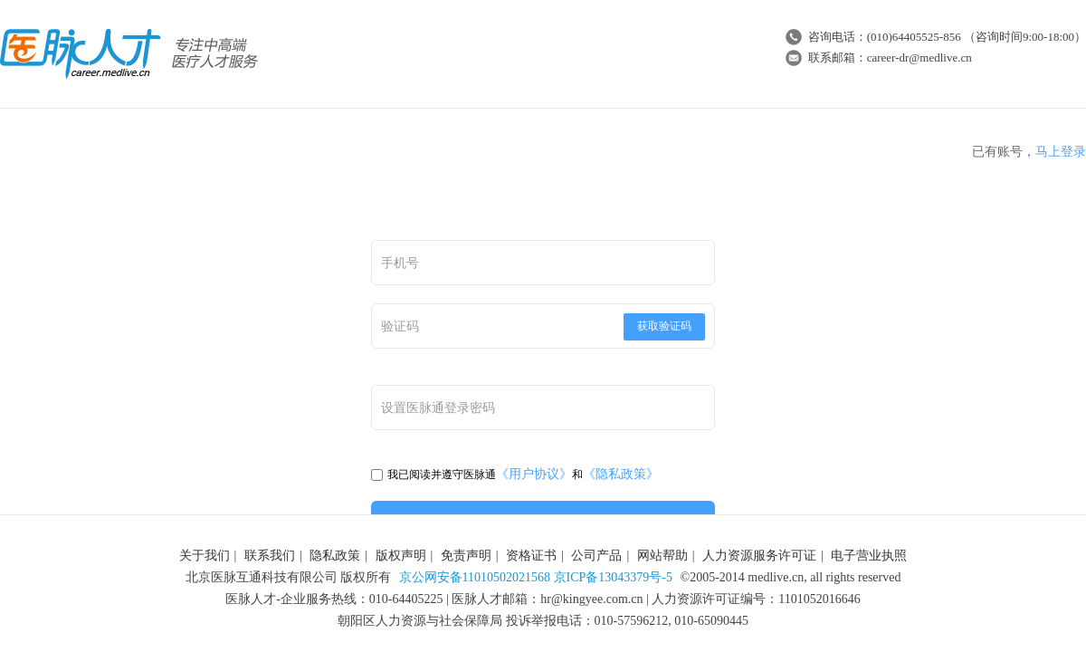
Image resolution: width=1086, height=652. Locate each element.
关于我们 (204, 555)
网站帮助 (662, 555)
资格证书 (531, 555)
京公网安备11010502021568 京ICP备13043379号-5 (535, 577)
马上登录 (1060, 151)
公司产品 (596, 555)
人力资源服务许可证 (759, 555)
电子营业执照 (869, 555)
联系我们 (269, 555)
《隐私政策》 (621, 474)
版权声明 (401, 555)
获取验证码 (664, 326)
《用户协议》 (534, 474)
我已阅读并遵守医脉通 (433, 474)
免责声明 (466, 555)
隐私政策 (335, 555)
